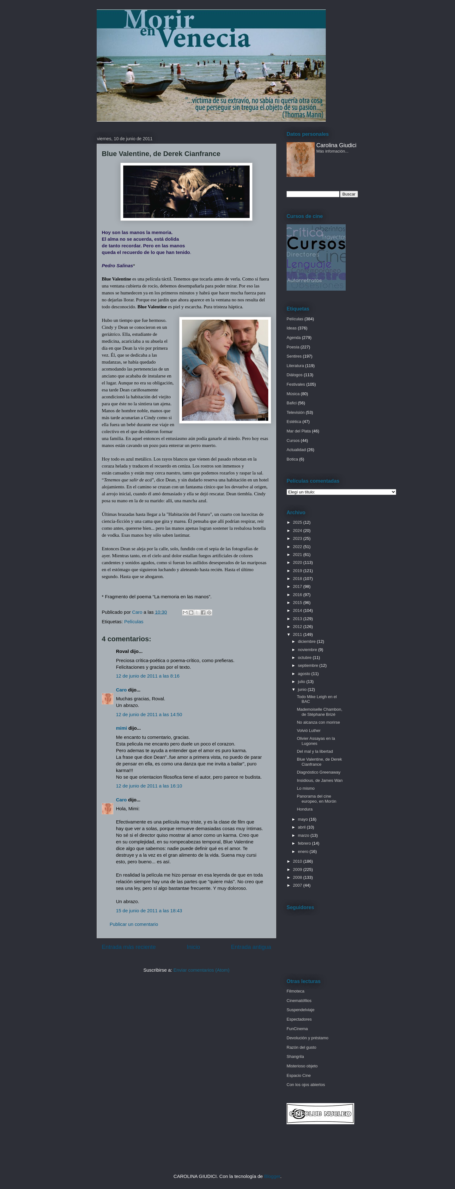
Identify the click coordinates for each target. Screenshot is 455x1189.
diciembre (307, 641)
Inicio (193, 947)
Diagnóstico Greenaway (318, 772)
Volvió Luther (308, 730)
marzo (304, 835)
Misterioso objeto (302, 1066)
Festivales (296, 384)
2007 (298, 885)
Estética (294, 421)
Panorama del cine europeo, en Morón (316, 799)
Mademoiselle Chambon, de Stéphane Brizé (319, 712)
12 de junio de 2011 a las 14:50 (149, 714)
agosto (305, 673)
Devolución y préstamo (307, 1037)
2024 (298, 530)
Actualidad (296, 449)
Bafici (292, 403)
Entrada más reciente (129, 947)
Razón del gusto (301, 1047)
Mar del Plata (299, 431)
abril (302, 827)
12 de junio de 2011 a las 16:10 (149, 785)
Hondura (304, 809)
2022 (298, 546)
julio (302, 681)
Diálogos (295, 374)
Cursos (293, 440)
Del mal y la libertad (315, 751)
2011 (298, 634)
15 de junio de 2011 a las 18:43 (149, 910)
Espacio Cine (299, 1075)
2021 (298, 554)
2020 (298, 562)
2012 (298, 626)
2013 (298, 618)
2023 (298, 538)
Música (293, 393)
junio (303, 689)
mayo (303, 819)
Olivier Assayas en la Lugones (316, 741)
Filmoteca (295, 991)
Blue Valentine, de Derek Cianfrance (319, 762)
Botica (292, 459)
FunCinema (297, 1028)
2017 (298, 586)
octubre (305, 657)
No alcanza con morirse (318, 722)
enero (304, 851)
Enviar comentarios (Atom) (201, 970)
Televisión (296, 412)
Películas (133, 621)
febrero (305, 843)
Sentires (294, 356)
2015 (298, 602)
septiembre (308, 665)
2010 (298, 861)
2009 (298, 869)
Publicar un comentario (134, 924)
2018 (298, 578)
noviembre (308, 649)
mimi (121, 728)
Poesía (293, 347)
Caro (121, 689)
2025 (298, 522)
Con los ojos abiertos (306, 1084)
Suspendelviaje (300, 1009)
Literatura (295, 365)
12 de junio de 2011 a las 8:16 (147, 676)
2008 (298, 877)
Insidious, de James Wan (320, 780)
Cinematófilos (299, 1000)
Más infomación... (332, 151)
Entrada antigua (251, 947)
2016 (298, 594)
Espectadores (299, 1019)
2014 (298, 610)
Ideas (292, 328)
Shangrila (295, 1056)
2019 (298, 570)
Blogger (272, 1176)
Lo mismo (305, 788)
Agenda (294, 337)
